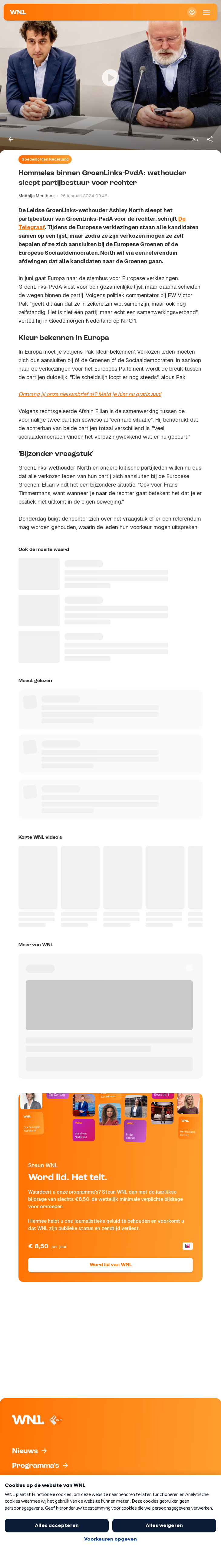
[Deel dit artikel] (210, 139)
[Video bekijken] (110, 77)
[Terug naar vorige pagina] (11, 139)
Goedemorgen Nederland (45, 159)
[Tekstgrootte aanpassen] (195, 139)
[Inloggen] (192, 12)
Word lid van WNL (111, 1265)
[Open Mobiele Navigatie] (206, 12)
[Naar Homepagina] (18, 12)
